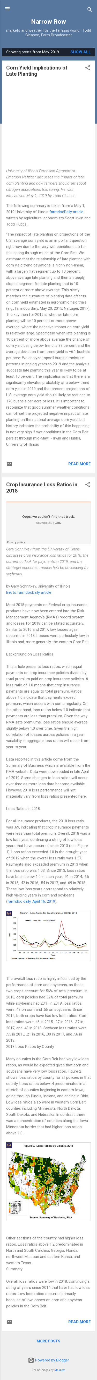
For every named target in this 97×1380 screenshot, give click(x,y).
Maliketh (59, 1370)
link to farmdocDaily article (28, 592)
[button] (88, 69)
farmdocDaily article (66, 212)
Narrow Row (48, 21)
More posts (48, 1341)
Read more (79, 464)
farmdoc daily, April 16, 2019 (31, 901)
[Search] (90, 10)
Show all (80, 52)
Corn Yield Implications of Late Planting (37, 71)
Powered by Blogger (48, 1360)
